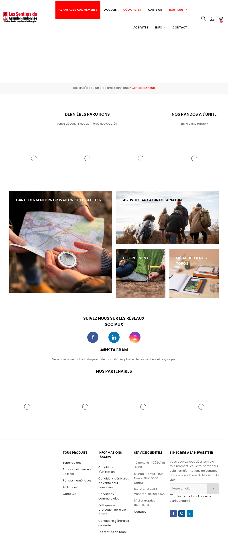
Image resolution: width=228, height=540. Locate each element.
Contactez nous (143, 88)
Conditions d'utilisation (106, 469)
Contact (140, 511)
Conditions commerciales (108, 496)
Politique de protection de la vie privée (112, 510)
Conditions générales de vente (113, 523)
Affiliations (70, 487)
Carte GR (69, 494)
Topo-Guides (72, 462)
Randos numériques (77, 480)
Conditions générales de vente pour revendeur (113, 483)
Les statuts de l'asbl (112, 532)
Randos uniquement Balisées (77, 471)
